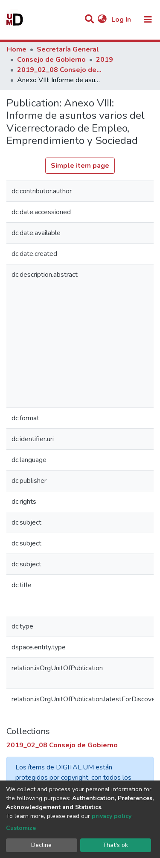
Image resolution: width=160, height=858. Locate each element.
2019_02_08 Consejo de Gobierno (59, 70)
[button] (102, 19)
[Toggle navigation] (148, 19)
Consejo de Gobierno (51, 59)
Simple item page (80, 165)
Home (16, 49)
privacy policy (111, 816)
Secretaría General (68, 49)
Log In (122, 19)
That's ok (115, 845)
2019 (104, 59)
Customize (21, 828)
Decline (41, 845)
